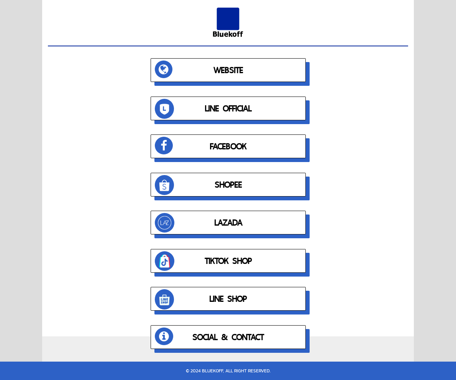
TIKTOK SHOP (203, 261)
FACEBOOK (201, 145)
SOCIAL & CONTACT (209, 336)
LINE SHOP (201, 299)
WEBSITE (199, 69)
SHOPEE (198, 185)
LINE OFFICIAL (203, 109)
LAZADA (198, 223)
